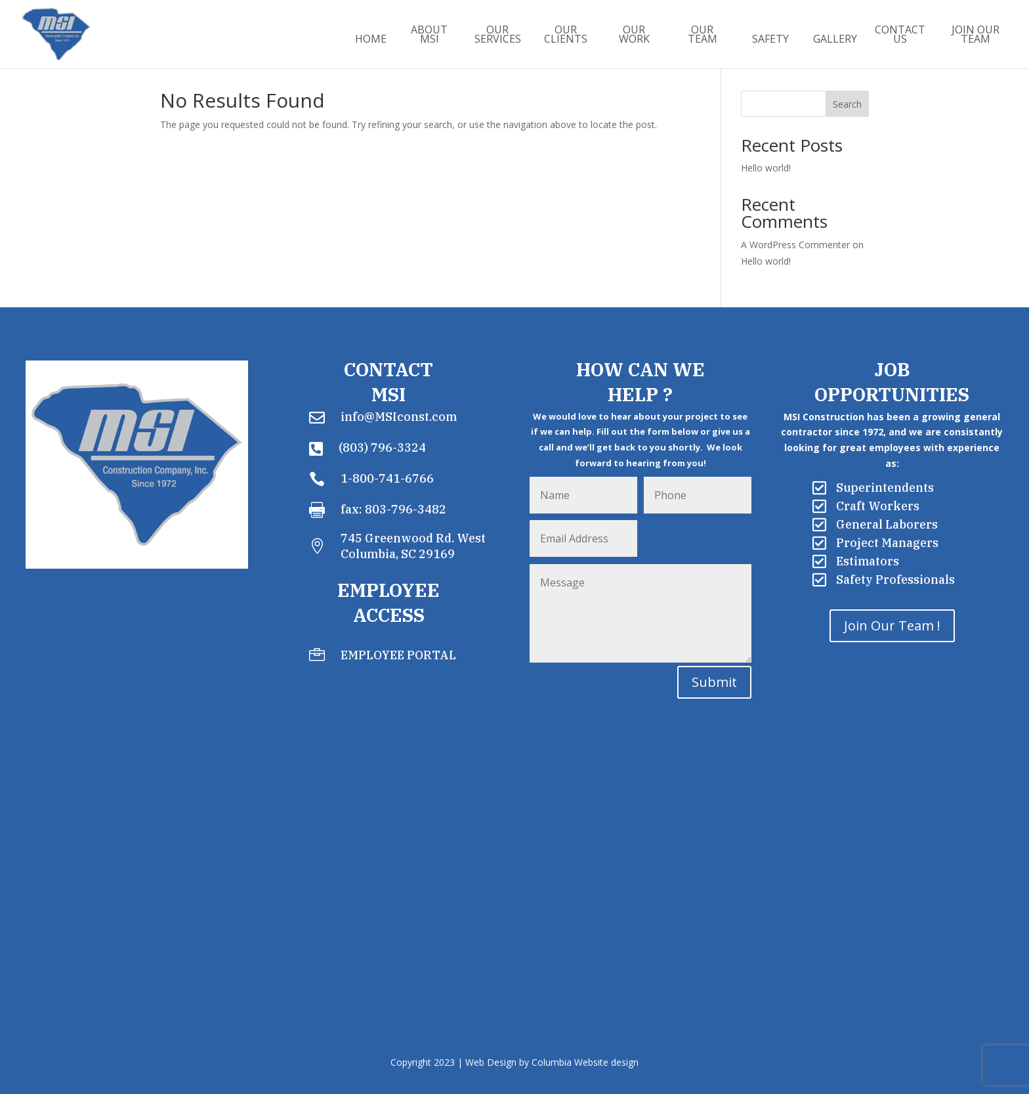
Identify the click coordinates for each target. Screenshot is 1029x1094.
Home (371, 40)
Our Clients (565, 35)
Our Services (497, 35)
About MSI (429, 35)
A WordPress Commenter (795, 244)
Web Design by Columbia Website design (552, 1062)
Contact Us (900, 35)
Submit (714, 682)
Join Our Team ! (892, 625)
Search (847, 104)
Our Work (634, 35)
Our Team (702, 35)
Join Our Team (975, 35)
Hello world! (766, 168)
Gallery (835, 40)
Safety (770, 40)
